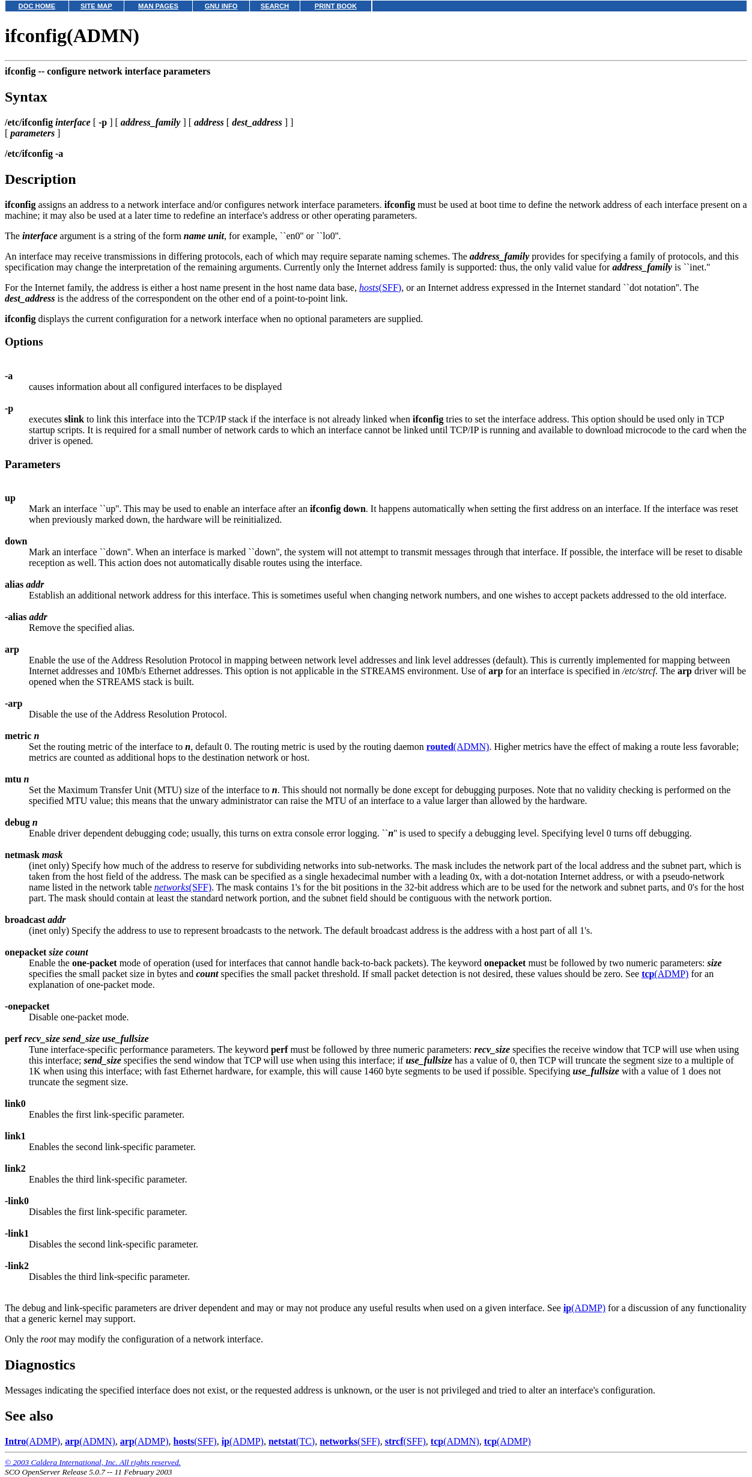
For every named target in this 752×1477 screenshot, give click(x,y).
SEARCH (275, 6)
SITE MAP (96, 6)
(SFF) (380, 287)
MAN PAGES (158, 6)
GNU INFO (221, 6)
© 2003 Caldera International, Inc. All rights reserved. (93, 1462)
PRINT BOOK (336, 6)
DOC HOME (37, 6)
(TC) (291, 1441)
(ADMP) (664, 974)
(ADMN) (458, 747)
